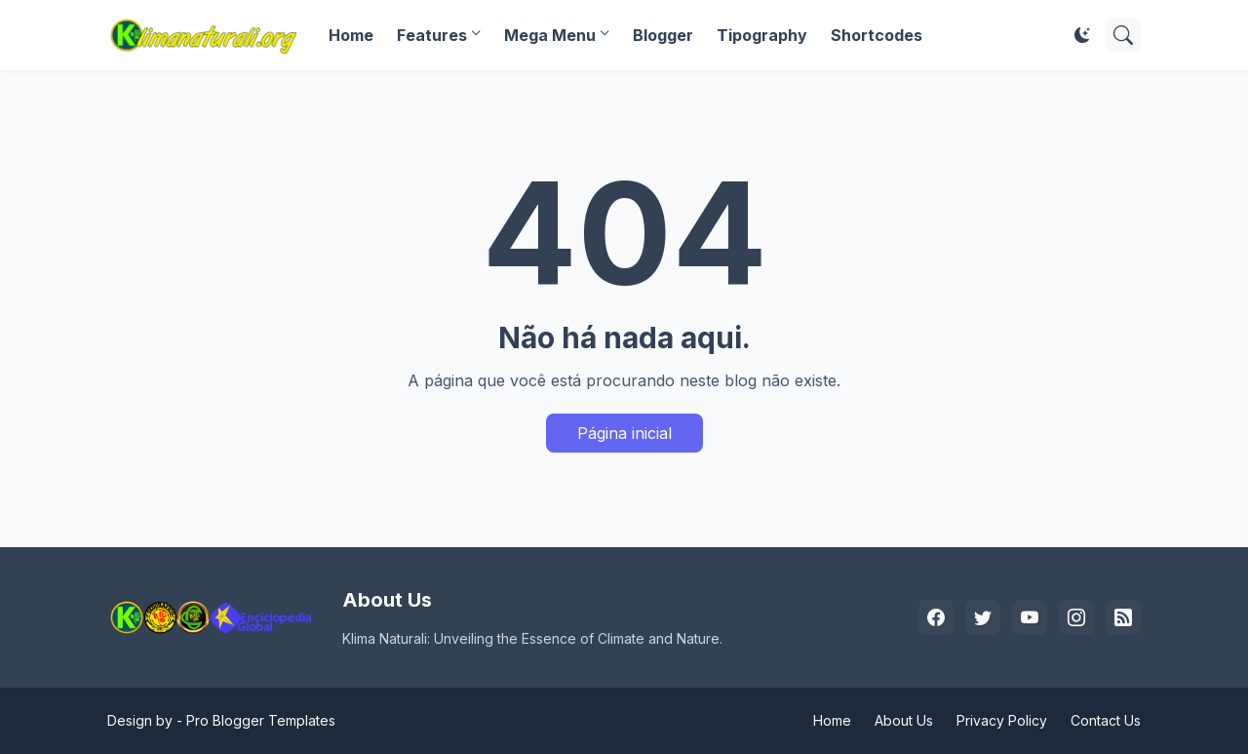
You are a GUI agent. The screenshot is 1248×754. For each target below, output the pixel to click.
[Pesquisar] (1123, 35)
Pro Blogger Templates (260, 720)
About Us (904, 720)
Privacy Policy (1001, 720)
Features (432, 35)
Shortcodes (876, 35)
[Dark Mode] (1082, 35)
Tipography (762, 35)
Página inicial (624, 433)
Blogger (663, 35)
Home (351, 35)
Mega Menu (550, 35)
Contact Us (1106, 720)
